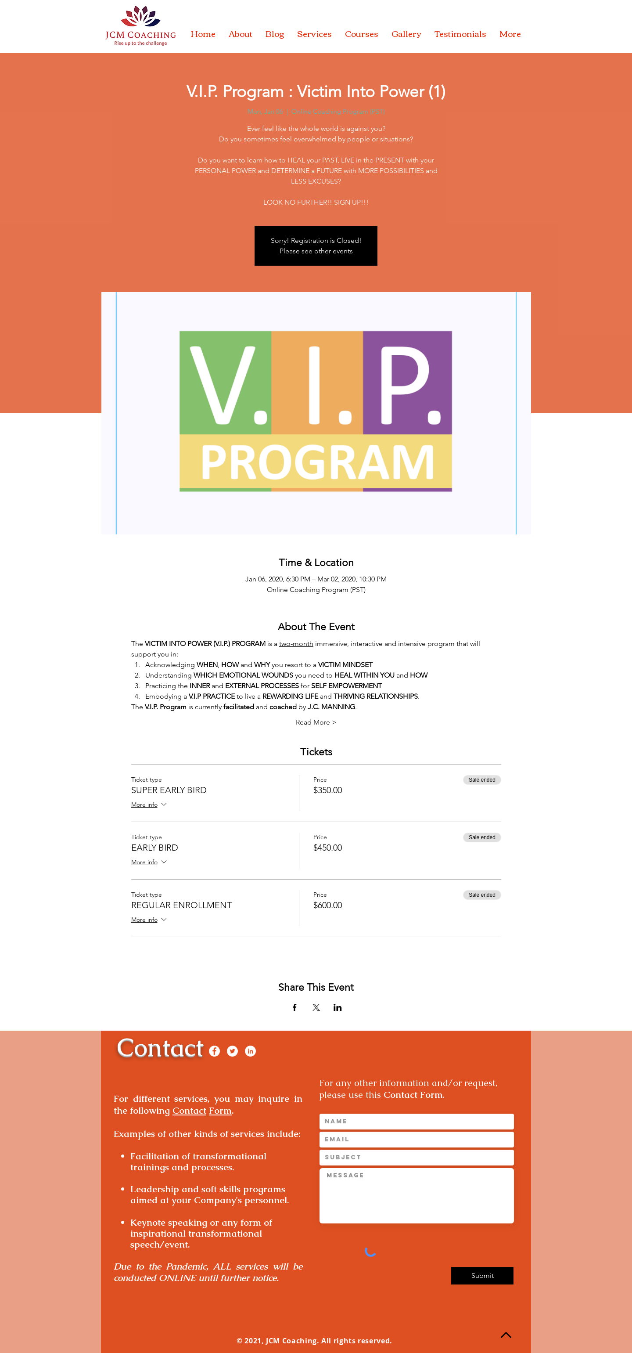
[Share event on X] (316, 1007)
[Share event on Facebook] (295, 1007)
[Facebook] (214, 1051)
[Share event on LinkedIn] (338, 1007)
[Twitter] (232, 1051)
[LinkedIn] (250, 1051)
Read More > (316, 722)
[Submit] (482, 1275)
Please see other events (316, 251)
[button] (240, 33)
